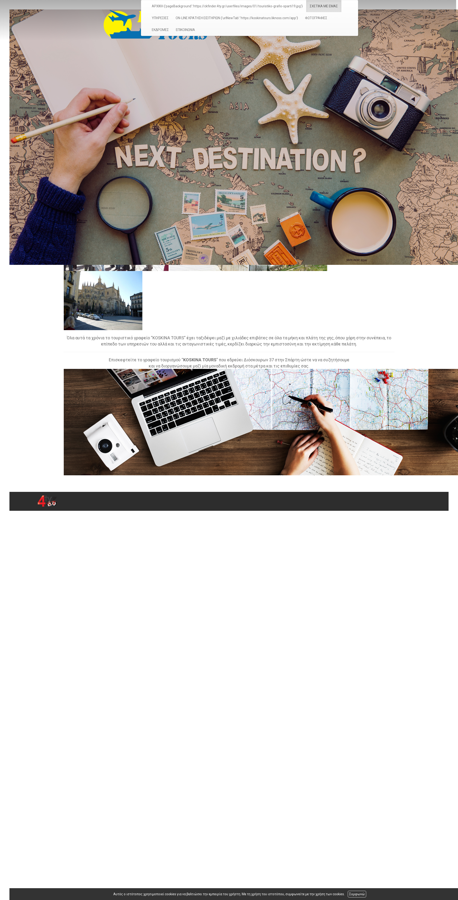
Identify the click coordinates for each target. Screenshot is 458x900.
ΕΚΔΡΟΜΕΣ (158, 30)
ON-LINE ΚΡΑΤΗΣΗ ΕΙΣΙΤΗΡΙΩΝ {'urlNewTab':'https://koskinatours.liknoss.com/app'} (235, 18)
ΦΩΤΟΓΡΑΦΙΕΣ (314, 18)
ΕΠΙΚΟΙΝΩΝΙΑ (183, 30)
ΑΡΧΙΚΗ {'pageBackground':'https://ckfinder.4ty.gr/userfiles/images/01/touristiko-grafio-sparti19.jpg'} (225, 6)
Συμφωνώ (357, 894)
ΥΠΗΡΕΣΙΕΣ (158, 18)
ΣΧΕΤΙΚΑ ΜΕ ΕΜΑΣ (322, 6)
